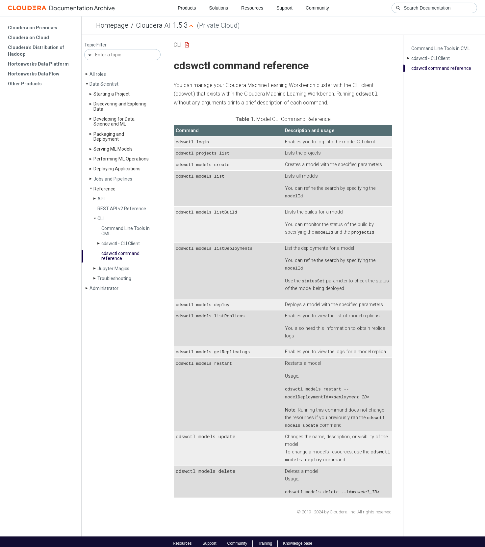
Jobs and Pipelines (112, 179)
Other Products (25, 83)
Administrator (103, 288)
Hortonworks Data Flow (33, 73)
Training (265, 539)
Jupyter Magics (113, 268)
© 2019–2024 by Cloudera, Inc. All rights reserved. (345, 508)
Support (284, 8)
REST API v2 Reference (121, 208)
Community (317, 8)
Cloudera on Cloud (28, 37)
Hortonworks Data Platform (38, 64)
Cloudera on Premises (32, 27)
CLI (100, 218)
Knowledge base (297, 539)
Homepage (112, 25)
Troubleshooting (114, 278)
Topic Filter (95, 45)
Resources (252, 8)
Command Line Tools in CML (125, 231)
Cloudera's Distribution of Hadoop (36, 51)
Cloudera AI (153, 25)
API (101, 198)
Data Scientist (103, 84)
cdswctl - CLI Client (120, 243)
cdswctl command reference (120, 256)
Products (187, 8)
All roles (97, 74)
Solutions (218, 8)
